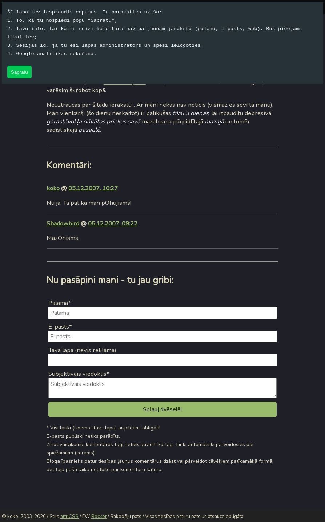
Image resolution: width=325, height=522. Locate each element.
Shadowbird (63, 223)
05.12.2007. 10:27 (93, 188)
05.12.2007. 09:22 (112, 223)
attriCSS (69, 516)
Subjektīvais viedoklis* (78, 374)
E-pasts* (60, 326)
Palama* (59, 303)
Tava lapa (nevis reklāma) (82, 350)
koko (53, 188)
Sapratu (19, 72)
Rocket (99, 516)
